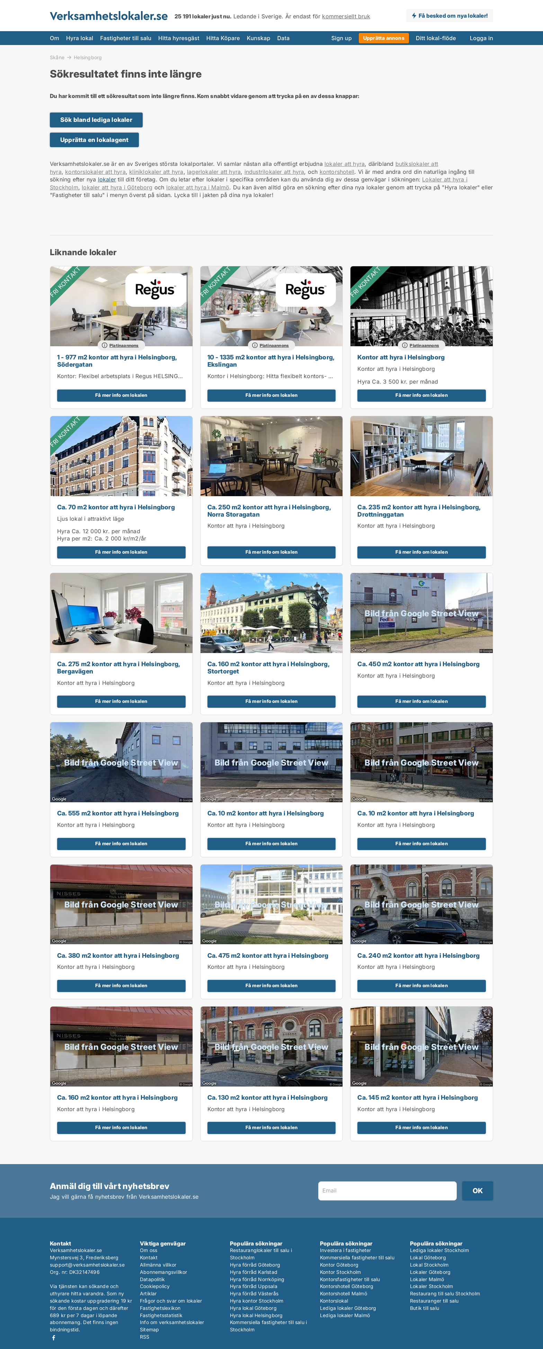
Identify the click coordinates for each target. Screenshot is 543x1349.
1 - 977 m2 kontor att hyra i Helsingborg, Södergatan (117, 361)
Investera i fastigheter (345, 1250)
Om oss (148, 1250)
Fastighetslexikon (160, 1308)
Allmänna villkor (158, 1265)
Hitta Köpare (223, 38)
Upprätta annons (383, 38)
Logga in (481, 38)
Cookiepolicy (155, 1286)
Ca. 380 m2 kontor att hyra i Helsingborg (118, 955)
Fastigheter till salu (125, 38)
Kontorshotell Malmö (343, 1293)
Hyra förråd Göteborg (255, 1265)
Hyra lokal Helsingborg (256, 1315)
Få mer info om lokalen (121, 395)
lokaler (107, 179)
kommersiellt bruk (346, 16)
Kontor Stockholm (340, 1272)
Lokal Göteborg (428, 1257)
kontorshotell (337, 171)
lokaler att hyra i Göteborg (117, 187)
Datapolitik (152, 1279)
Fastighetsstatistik (161, 1315)
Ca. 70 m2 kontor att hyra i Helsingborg (116, 507)
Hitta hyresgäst (178, 38)
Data (283, 38)
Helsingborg (88, 57)
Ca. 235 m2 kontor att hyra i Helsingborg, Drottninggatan (418, 510)
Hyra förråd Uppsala (253, 1286)
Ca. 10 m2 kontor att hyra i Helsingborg (265, 813)
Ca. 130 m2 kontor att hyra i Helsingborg (267, 1097)
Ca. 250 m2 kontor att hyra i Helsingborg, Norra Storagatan (269, 510)
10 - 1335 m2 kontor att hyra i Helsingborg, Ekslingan (271, 361)
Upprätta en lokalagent (94, 139)
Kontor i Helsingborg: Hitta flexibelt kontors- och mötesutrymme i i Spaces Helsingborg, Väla (332, 376)
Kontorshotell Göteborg (346, 1286)
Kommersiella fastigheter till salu (357, 1257)
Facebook (53, 1337)
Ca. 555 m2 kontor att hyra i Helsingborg (118, 813)
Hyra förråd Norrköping (257, 1279)
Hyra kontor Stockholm (256, 1301)
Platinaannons (124, 345)
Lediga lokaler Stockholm (439, 1250)
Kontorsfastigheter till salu (350, 1279)
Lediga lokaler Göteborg (348, 1308)
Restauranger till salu (434, 1301)
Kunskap (258, 38)
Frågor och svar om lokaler (171, 1301)
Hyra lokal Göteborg (253, 1308)
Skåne (57, 57)
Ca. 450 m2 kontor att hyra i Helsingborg (418, 664)
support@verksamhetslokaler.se (87, 1265)
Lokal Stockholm (429, 1265)
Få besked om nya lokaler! (453, 15)
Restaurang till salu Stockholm (445, 1293)
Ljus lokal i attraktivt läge (90, 518)
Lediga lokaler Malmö (345, 1315)
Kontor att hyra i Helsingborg (401, 357)
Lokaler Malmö (427, 1279)
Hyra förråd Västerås (254, 1293)
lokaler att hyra (344, 163)
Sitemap (149, 1329)
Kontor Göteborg (339, 1265)
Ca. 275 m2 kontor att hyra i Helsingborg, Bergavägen (118, 667)
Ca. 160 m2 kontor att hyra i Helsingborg (117, 1097)
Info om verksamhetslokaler (172, 1322)
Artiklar (148, 1293)
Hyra (363, 381)
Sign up (341, 38)
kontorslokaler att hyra (95, 171)
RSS (145, 1337)
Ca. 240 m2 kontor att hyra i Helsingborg (418, 955)
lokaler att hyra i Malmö (198, 187)
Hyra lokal (79, 38)
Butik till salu (424, 1308)
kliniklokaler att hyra (156, 171)
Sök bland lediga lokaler (96, 119)
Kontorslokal (334, 1301)
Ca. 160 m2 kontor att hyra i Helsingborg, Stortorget (268, 667)
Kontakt (149, 1257)
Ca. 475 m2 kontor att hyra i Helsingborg (268, 955)
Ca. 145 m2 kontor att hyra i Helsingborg (417, 1097)
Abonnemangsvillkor (163, 1272)
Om (54, 38)
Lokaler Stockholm (431, 1286)
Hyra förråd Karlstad (253, 1272)
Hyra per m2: (74, 538)
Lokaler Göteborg (430, 1272)
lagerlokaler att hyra (214, 171)
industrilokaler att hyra (274, 171)
